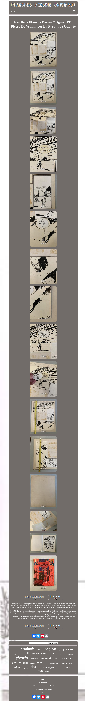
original (50, 649)
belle (27, 653)
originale (27, 649)
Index (43, 679)
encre (25, 662)
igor (15, 654)
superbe (16, 650)
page (59, 650)
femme (43, 654)
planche (22, 657)
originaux (63, 663)
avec (47, 671)
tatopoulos (70, 654)
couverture (52, 654)
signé (40, 670)
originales (62, 654)
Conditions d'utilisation (43, 689)
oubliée (17, 667)
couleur (35, 654)
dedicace (26, 668)
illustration (70, 668)
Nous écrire (43, 683)
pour (46, 663)
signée (39, 649)
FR (45, 692)
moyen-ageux (54, 663)
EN (41, 692)
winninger (48, 667)
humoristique (60, 668)
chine (19, 654)
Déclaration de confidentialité (43, 686)
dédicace (34, 658)
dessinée (71, 663)
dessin (36, 667)
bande (32, 663)
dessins (66, 658)
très (39, 662)
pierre (16, 662)
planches (68, 649)
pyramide (46, 658)
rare (57, 658)
